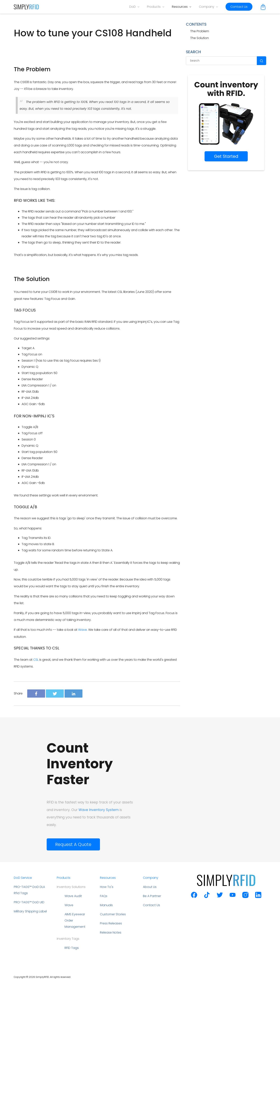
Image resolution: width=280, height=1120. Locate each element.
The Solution (199, 38)
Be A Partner (152, 1032)
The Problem (199, 31)
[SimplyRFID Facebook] (194, 1033)
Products (155, 6)
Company (208, 6)
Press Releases (111, 1059)
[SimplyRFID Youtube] (232, 1033)
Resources (181, 6)
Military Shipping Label (30, 1047)
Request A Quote (73, 980)
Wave (82, 765)
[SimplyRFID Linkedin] (258, 1033)
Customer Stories (113, 1050)
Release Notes (110, 1068)
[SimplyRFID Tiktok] (207, 1033)
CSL (35, 795)
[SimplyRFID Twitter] (220, 1033)
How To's (106, 1023)
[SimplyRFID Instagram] (245, 1033)
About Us (150, 1023)
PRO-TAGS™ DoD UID (29, 1038)
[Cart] (263, 7)
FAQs (103, 1032)
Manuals (106, 1041)
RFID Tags (72, 1084)
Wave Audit (73, 1032)
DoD (134, 6)
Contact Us (239, 6)
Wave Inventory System (99, 945)
